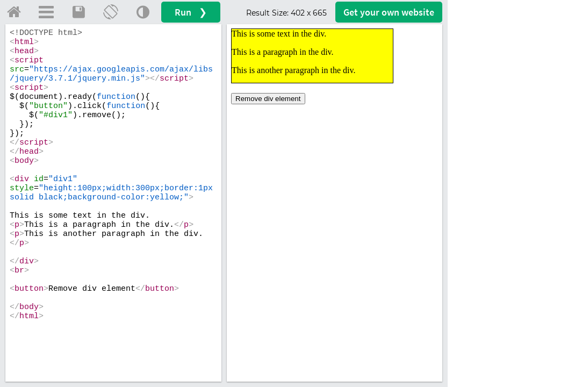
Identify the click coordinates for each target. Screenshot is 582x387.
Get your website (388, 12)
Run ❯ (191, 12)
